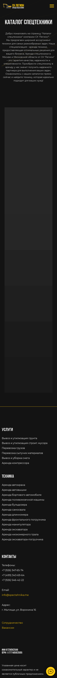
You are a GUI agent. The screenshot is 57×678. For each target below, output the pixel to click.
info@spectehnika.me (15, 594)
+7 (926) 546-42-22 (13, 580)
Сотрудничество (12, 622)
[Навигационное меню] (52, 6)
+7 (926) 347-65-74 (12, 570)
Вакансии (8, 627)
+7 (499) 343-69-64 (13, 575)
